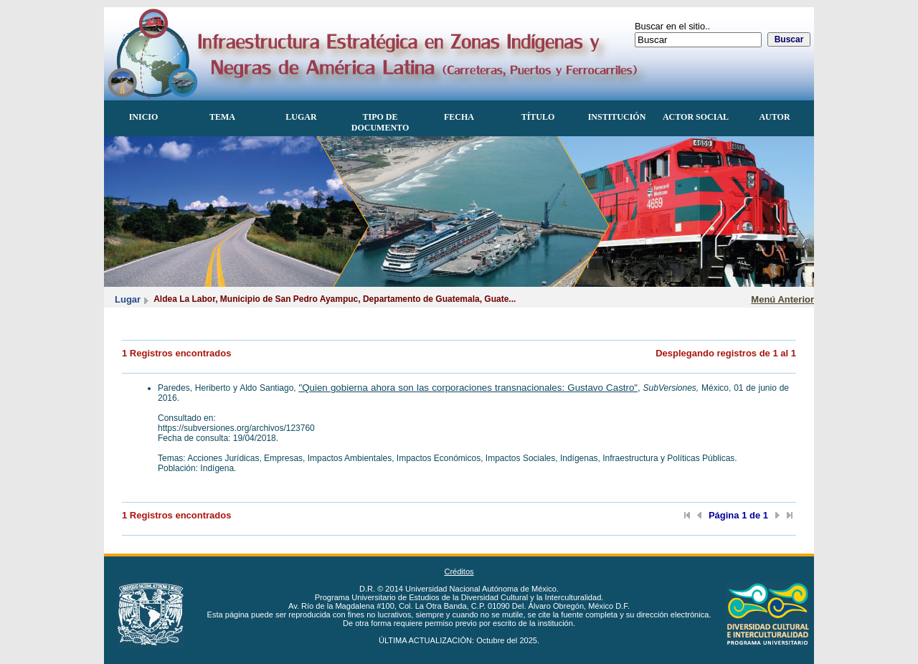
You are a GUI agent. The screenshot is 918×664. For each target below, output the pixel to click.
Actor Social (696, 117)
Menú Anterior (782, 299)
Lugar (300, 117)
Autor (774, 117)
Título (538, 117)
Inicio (143, 117)
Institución (617, 117)
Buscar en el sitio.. (672, 26)
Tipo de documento (380, 122)
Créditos (458, 571)
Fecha (459, 117)
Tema (222, 117)
